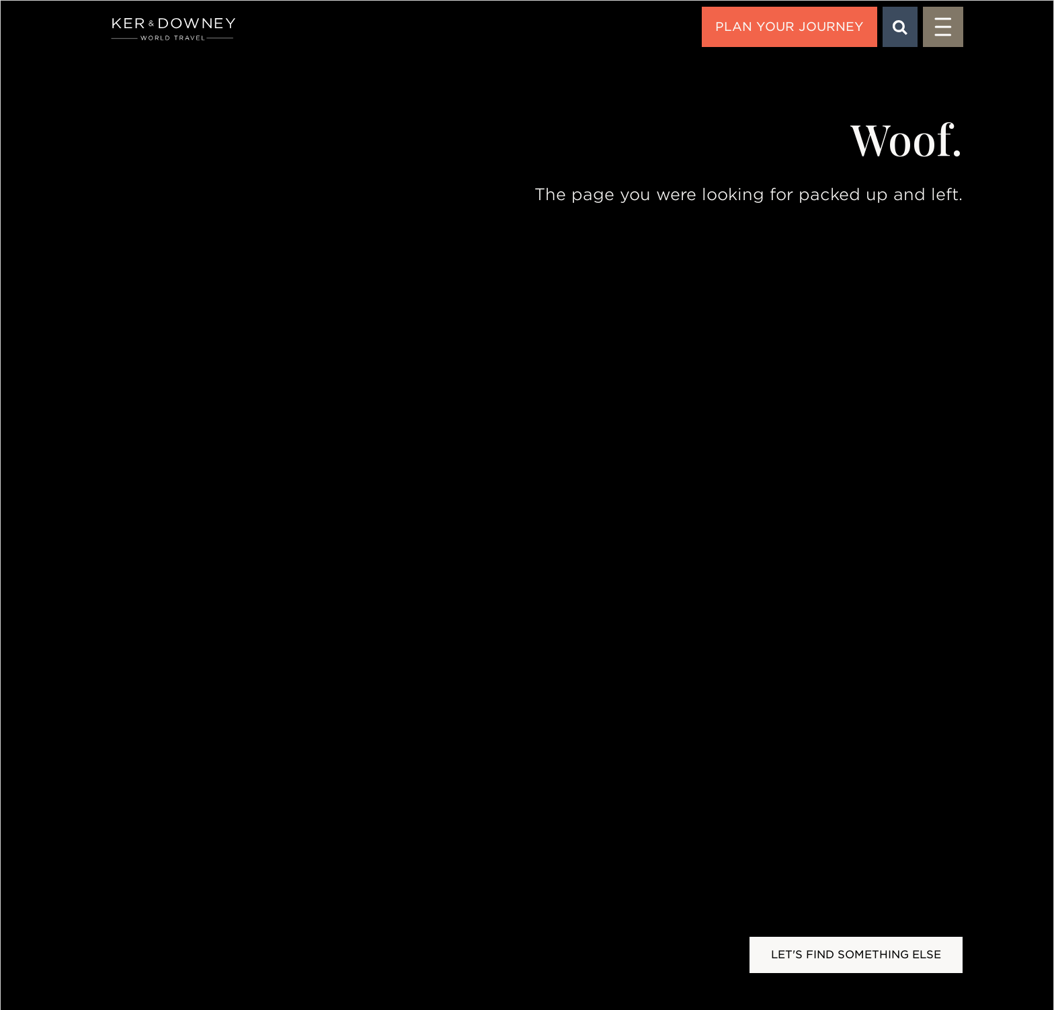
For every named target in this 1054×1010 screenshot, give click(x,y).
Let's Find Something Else (856, 954)
